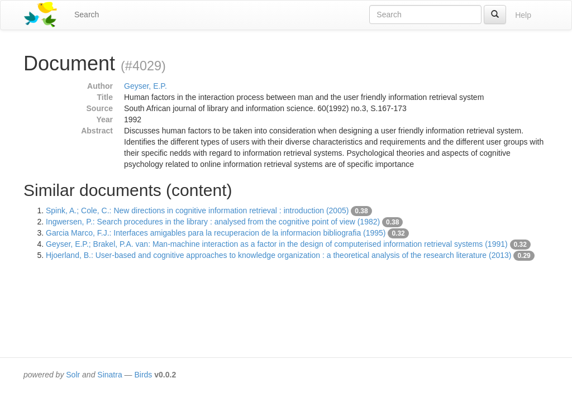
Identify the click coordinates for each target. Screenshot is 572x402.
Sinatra (109, 374)
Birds (143, 374)
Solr (73, 374)
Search (86, 14)
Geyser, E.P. (145, 86)
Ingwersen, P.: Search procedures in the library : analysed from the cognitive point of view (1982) (213, 221)
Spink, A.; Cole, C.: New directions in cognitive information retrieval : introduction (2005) (197, 210)
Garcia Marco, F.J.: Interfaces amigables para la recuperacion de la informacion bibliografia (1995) (216, 232)
